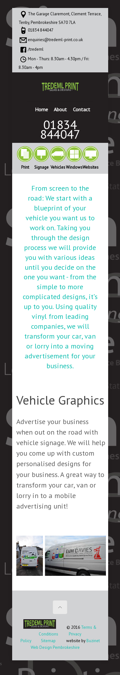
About (60, 109)
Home (41, 109)
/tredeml (36, 49)
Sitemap (48, 640)
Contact (81, 109)
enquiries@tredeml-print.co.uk (55, 39)
